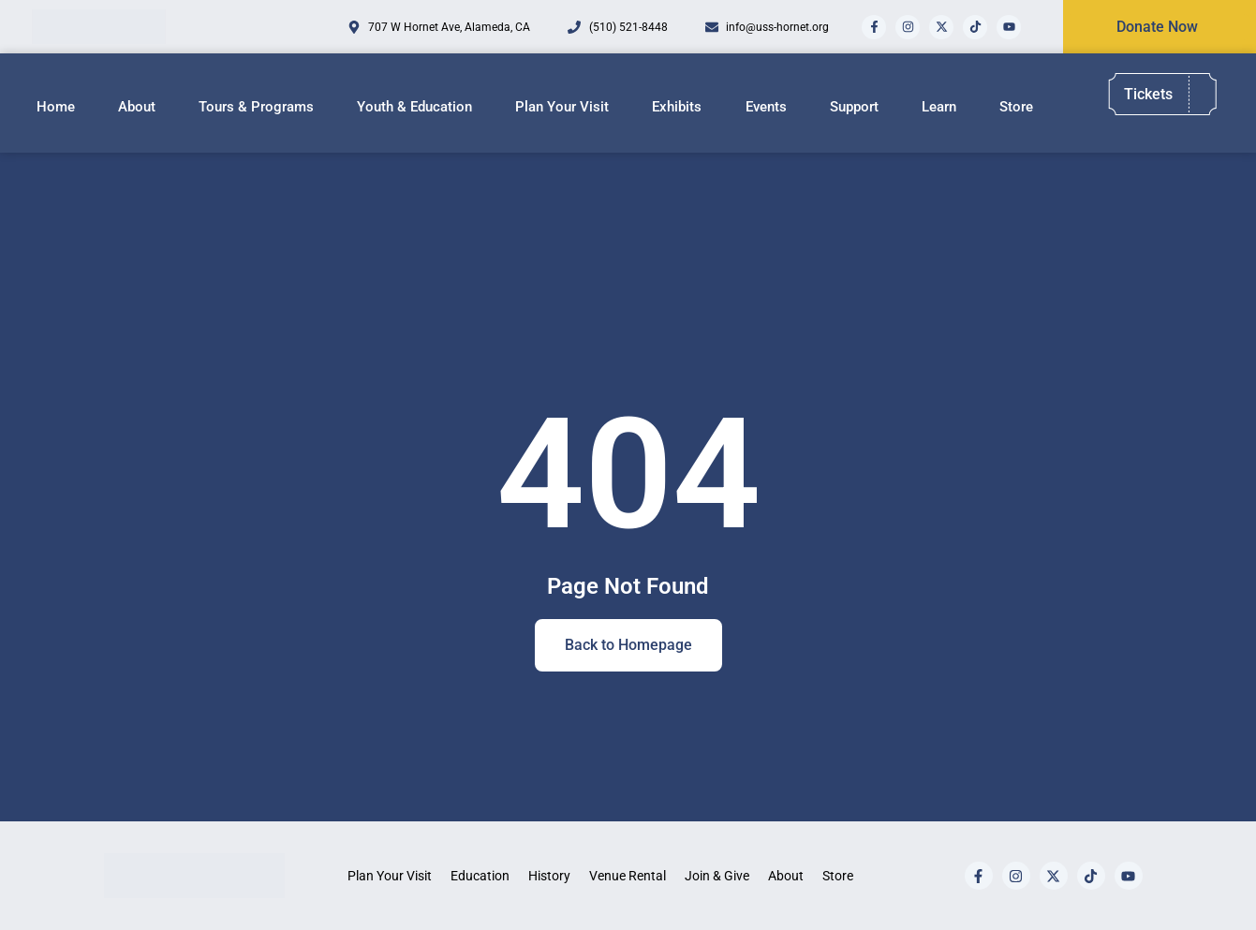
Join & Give (717, 875)
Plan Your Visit (562, 106)
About (136, 106)
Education (480, 875)
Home (56, 106)
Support (854, 106)
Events (766, 106)
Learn (939, 106)
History (549, 875)
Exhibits (677, 106)
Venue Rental (627, 875)
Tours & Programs (256, 106)
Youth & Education (414, 106)
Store (1016, 106)
